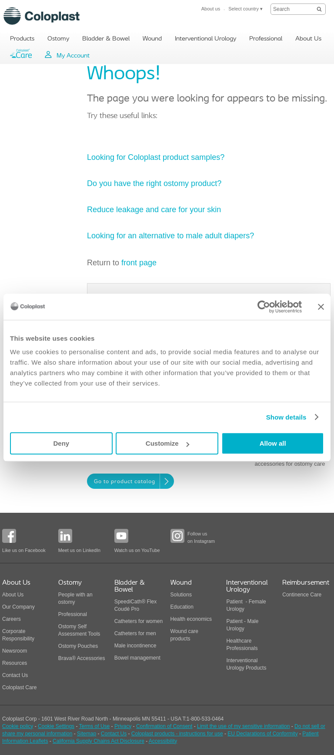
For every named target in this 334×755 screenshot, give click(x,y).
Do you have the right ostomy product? (154, 183)
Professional (72, 614)
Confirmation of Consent (164, 726)
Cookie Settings (56, 726)
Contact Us (15, 675)
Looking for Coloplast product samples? (157, 157)
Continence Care (301, 595)
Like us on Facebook (24, 550)
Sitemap (86, 734)
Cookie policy (17, 726)
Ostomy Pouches (78, 646)
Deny (61, 443)
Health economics (191, 619)
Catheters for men (135, 633)
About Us (12, 595)
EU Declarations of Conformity (262, 734)
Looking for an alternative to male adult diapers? (170, 235)
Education (182, 607)
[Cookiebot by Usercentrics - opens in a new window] (264, 306)
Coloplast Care (19, 687)
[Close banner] (321, 307)
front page (139, 262)
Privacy (122, 726)
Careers (11, 619)
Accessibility (163, 741)
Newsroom (14, 651)
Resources (14, 663)
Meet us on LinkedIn (79, 550)
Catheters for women (138, 621)
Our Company (18, 607)
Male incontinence (135, 646)
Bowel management (137, 658)
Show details (286, 417)
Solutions (181, 595)
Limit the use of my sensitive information (243, 726)
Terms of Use (94, 726)
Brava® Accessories (81, 658)
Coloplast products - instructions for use (177, 734)
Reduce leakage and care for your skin (154, 209)
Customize (167, 443)
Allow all (273, 443)
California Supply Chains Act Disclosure (98, 741)
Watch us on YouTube (137, 550)
